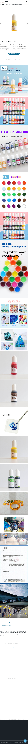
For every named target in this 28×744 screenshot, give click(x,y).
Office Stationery (9, 634)
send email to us (14, 53)
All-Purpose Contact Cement (10, 632)
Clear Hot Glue (3, 634)
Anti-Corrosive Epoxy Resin (21, 632)
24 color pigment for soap (6, 625)
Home (3, 4)
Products (8, 4)
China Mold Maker (12, 631)
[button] (24, 2)
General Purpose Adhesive (18, 634)
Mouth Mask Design (20, 631)
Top (25, 740)
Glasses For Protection (4, 631)
